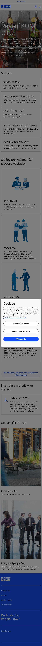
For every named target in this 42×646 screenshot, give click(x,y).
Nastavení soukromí (21, 324)
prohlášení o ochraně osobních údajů (14, 318)
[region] (21, 323)
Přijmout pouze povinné (21, 331)
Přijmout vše (21, 339)
